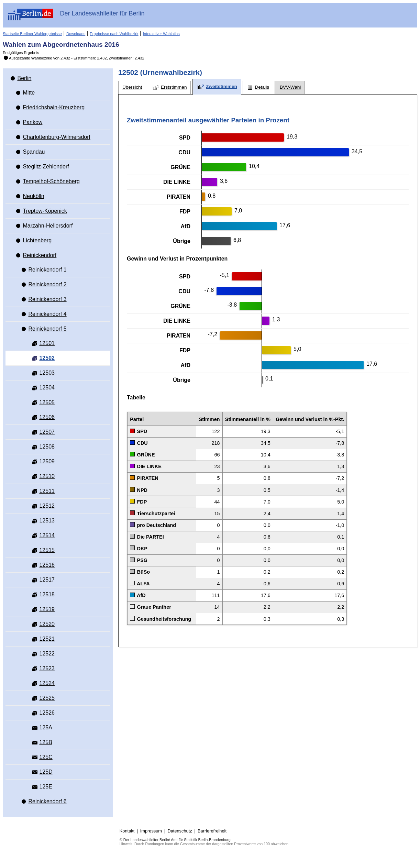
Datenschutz (179, 831)
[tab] (132, 87)
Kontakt (127, 831)
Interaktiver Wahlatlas (161, 34)
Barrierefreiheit (212, 831)
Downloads (75, 34)
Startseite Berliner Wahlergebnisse (32, 34)
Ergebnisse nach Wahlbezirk (114, 34)
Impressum (151, 831)
